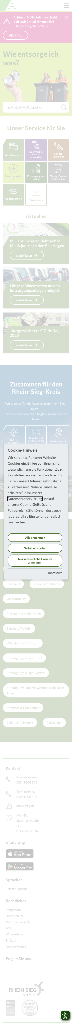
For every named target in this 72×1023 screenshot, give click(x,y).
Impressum (54, 573)
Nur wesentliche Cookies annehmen (35, 560)
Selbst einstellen (35, 548)
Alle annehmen (35, 537)
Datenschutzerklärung (25, 499)
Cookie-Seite (30, 504)
